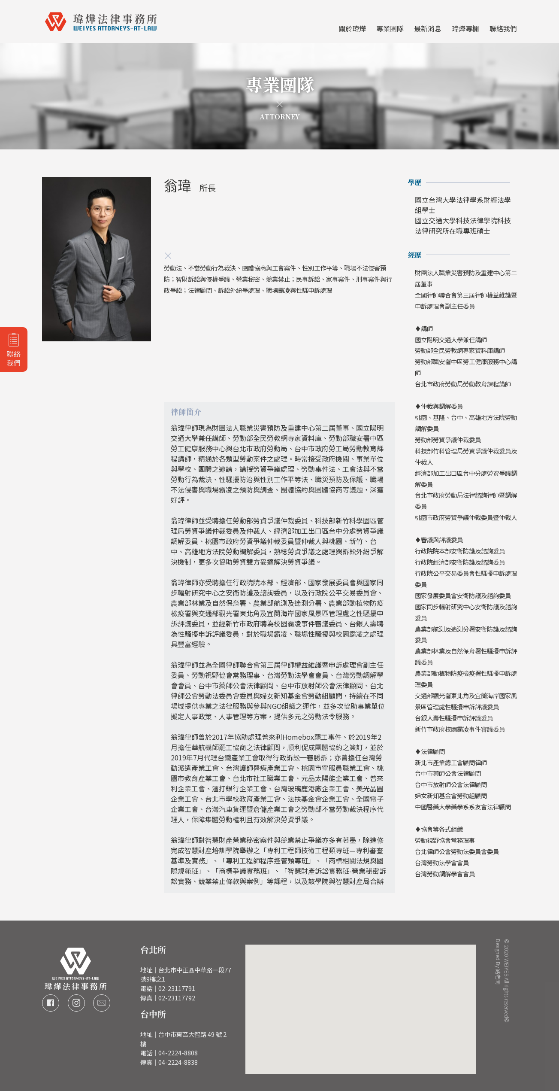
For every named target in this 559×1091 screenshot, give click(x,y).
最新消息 (427, 28)
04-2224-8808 (178, 1052)
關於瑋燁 (352, 28)
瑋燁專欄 (465, 28)
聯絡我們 (503, 28)
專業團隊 (390, 28)
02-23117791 (176, 988)
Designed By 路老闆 (498, 953)
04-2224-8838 (178, 1062)
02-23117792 (176, 997)
